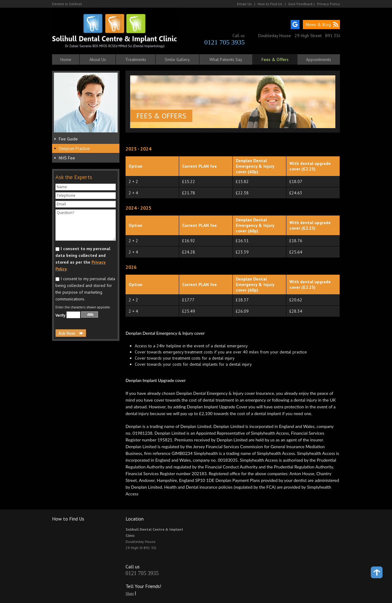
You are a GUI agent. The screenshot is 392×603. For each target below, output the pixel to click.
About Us (97, 59)
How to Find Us (270, 4)
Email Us (244, 4)
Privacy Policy (328, 4)
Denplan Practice (74, 148)
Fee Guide (68, 139)
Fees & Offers (275, 59)
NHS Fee (67, 158)
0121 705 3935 (224, 42)
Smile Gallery (177, 59)
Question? (85, 225)
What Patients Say (225, 59)
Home (65, 59)
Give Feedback (300, 4)
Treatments (135, 59)
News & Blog (318, 24)
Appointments (318, 59)
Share (130, 593)
